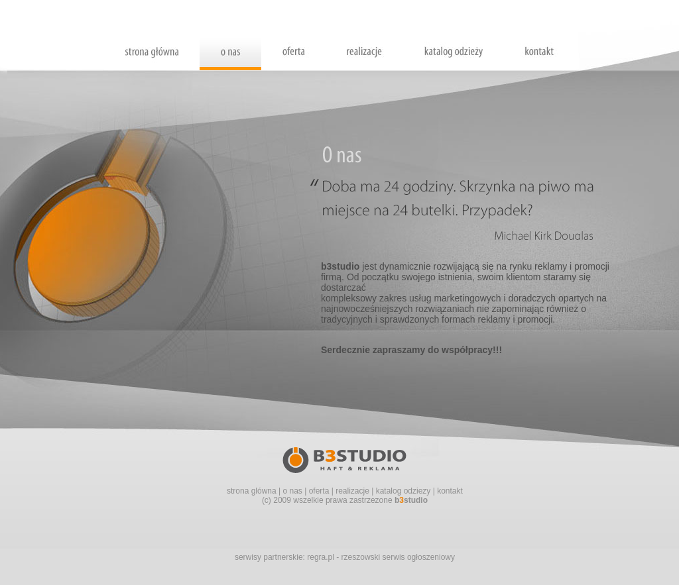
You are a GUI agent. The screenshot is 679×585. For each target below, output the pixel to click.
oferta (319, 491)
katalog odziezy (403, 491)
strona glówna (252, 491)
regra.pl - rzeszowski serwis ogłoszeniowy (381, 557)
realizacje (352, 491)
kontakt (450, 491)
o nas (292, 491)
